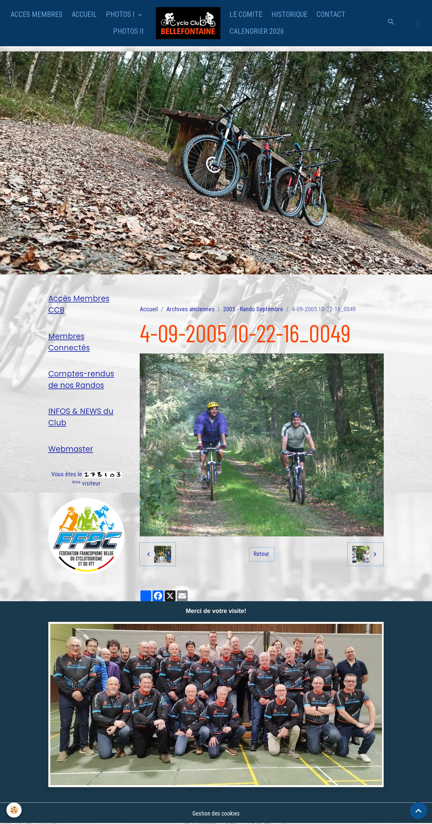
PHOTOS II (128, 31)
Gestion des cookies (216, 813)
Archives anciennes (190, 309)
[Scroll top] (418, 810)
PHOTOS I (121, 14)
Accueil (149, 309)
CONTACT (331, 14)
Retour (261, 554)
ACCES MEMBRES (36, 14)
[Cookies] (14, 810)
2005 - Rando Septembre (253, 309)
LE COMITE (246, 14)
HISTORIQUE (289, 14)
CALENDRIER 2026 (257, 31)
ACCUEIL (84, 14)
